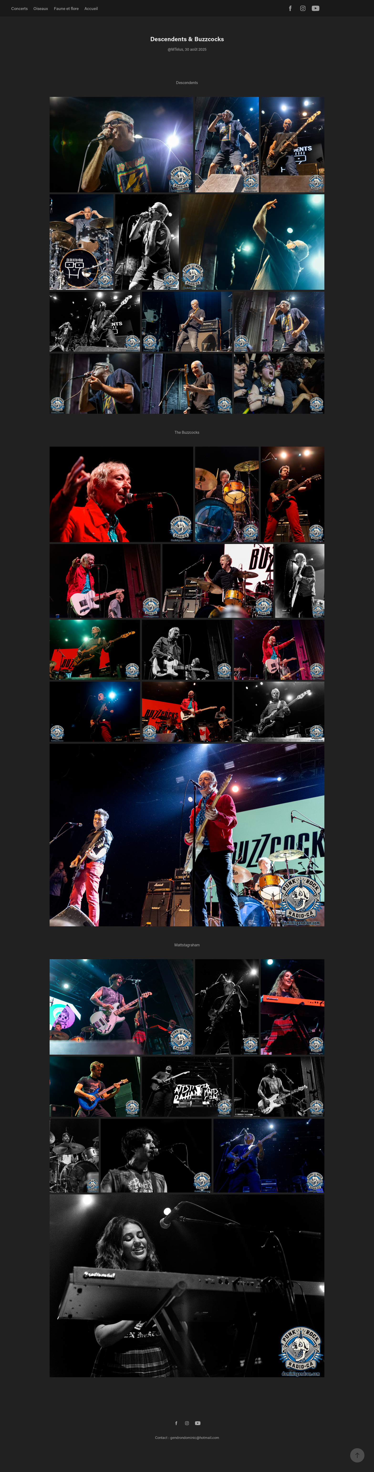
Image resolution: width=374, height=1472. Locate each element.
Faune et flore (66, 8)
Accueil (91, 8)
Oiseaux (40, 8)
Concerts (19, 8)
